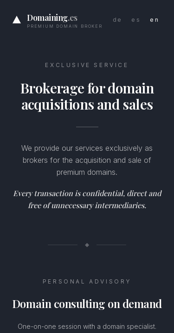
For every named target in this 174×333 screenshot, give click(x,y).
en (154, 19)
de (117, 19)
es (136, 19)
